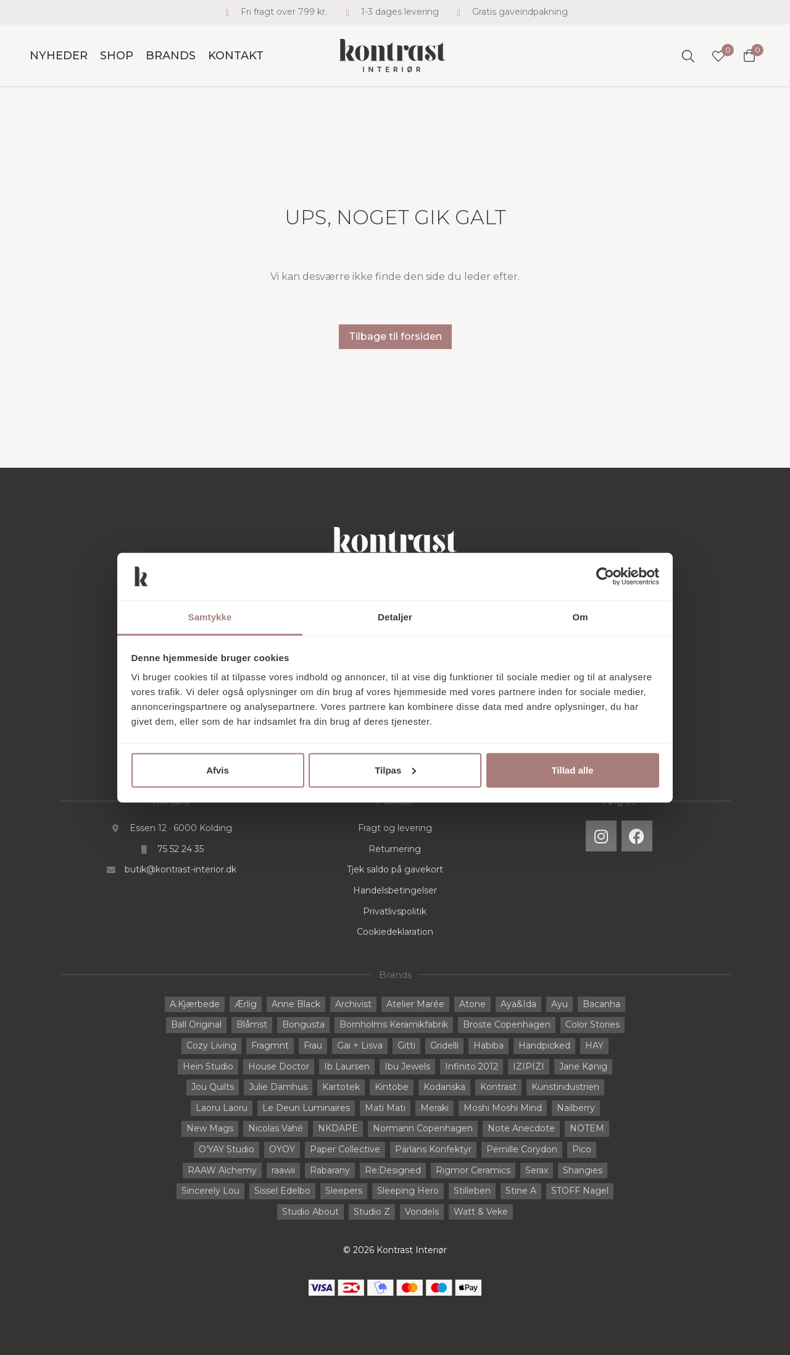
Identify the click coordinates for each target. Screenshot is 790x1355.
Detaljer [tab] (395, 617)
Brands (171, 55)
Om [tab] (580, 617)
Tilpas (395, 770)
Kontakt (236, 55)
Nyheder (59, 55)
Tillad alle (572, 770)
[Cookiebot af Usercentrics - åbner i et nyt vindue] (605, 576)
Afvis (217, 770)
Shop (116, 55)
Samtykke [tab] (210, 617)
